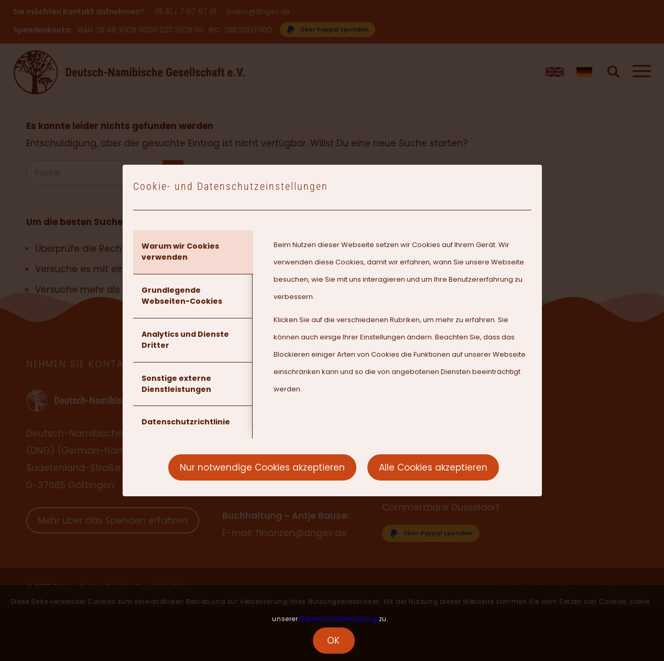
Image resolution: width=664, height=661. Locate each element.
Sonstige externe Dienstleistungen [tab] (176, 384)
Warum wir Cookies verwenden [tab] (180, 251)
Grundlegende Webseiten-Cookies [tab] (181, 295)
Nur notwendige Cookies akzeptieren (262, 467)
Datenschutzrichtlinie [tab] (185, 422)
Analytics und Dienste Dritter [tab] (185, 339)
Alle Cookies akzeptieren (433, 467)
